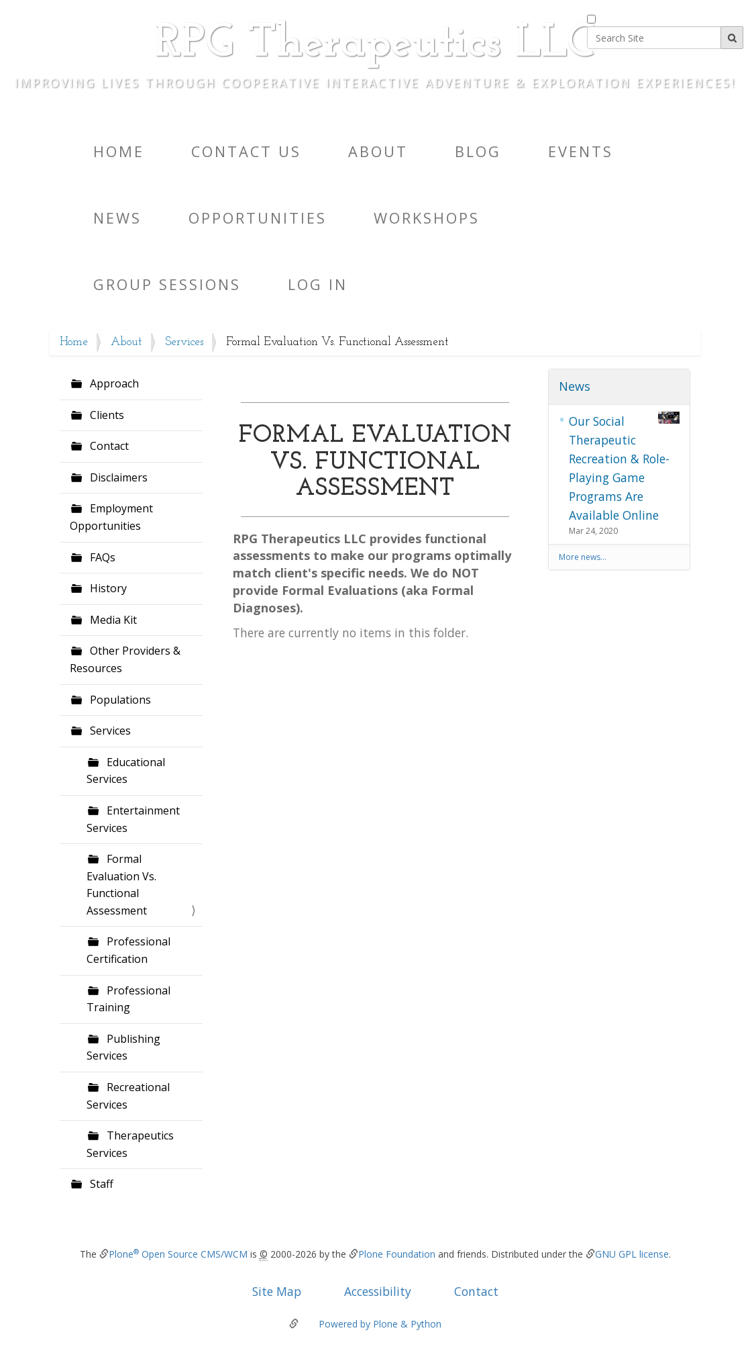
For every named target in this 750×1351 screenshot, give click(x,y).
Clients (105, 415)
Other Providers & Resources (125, 659)
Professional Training (128, 999)
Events (580, 151)
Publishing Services (123, 1047)
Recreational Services (128, 1096)
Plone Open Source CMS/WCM (178, 1254)
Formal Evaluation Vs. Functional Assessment (121, 884)
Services (184, 342)
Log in (317, 284)
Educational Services (126, 771)
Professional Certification (128, 950)
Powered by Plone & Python (380, 1323)
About (378, 151)
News (117, 218)
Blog (478, 151)
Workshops (427, 218)
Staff (100, 1183)
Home (118, 151)
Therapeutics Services (130, 1144)
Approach (113, 383)
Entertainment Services (133, 819)
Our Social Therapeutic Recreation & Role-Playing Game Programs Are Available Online (624, 467)
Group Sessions (167, 284)
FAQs (101, 557)
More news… (582, 557)
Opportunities (258, 218)
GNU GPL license (632, 1254)
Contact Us (246, 151)
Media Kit (112, 619)
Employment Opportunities (111, 517)
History (107, 588)
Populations (119, 699)
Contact (108, 445)
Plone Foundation (396, 1254)
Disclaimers (117, 477)
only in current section (647, 17)
